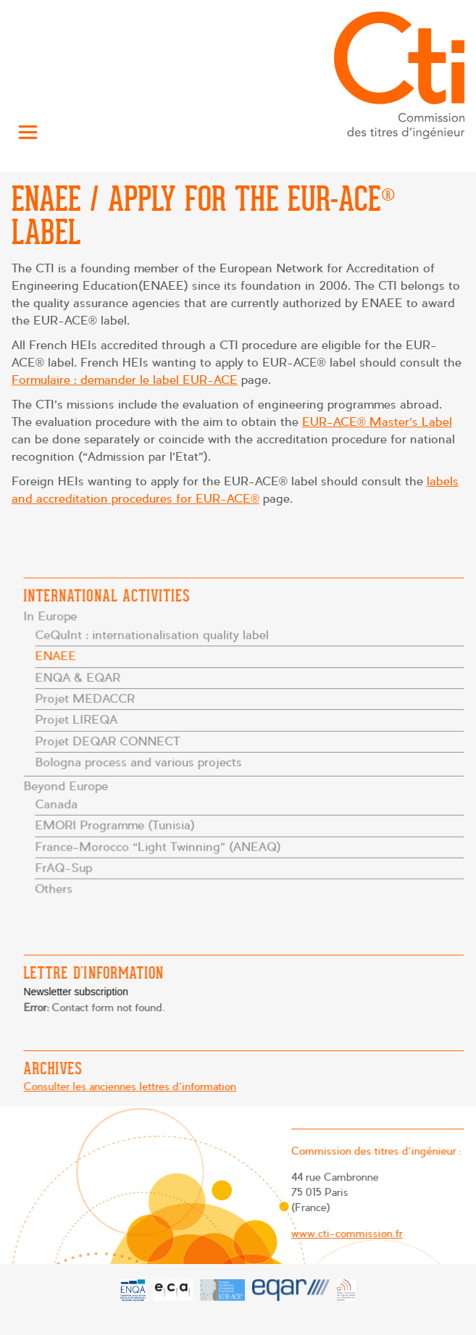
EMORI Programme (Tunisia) (116, 824)
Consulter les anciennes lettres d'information (130, 1086)
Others (55, 887)
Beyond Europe (67, 785)
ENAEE (57, 656)
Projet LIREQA (78, 719)
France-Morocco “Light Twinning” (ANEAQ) (158, 845)
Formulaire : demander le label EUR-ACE (125, 380)
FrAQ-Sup (65, 866)
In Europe (51, 617)
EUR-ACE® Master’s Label (377, 422)
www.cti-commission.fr (346, 1233)
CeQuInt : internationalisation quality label (152, 635)
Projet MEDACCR (86, 698)
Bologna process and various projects (139, 762)
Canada (58, 803)
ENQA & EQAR (79, 677)
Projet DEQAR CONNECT (108, 741)
